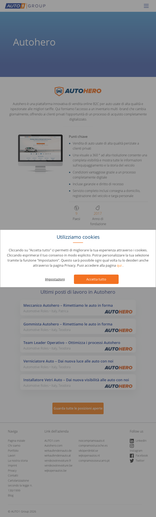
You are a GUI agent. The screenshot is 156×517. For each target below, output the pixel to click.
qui (119, 265)
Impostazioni (55, 279)
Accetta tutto (96, 279)
